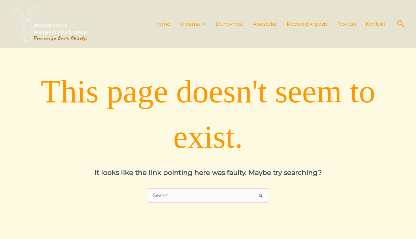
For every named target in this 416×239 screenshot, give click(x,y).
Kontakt (375, 24)
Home (162, 24)
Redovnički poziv (307, 24)
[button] (401, 24)
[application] (203, 24)
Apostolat (265, 24)
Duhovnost (229, 24)
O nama (193, 24)
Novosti (346, 24)
